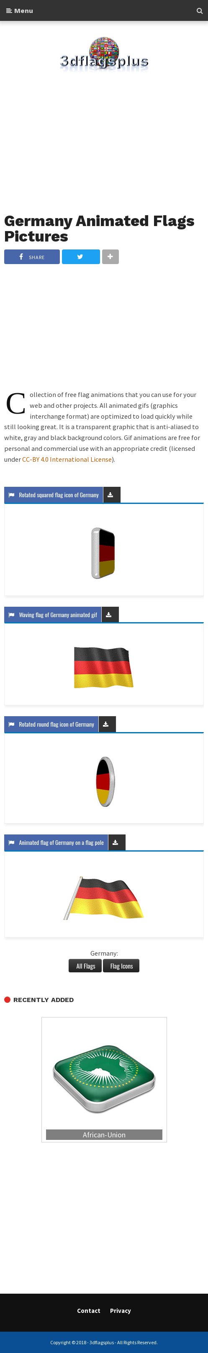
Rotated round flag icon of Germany (51, 724)
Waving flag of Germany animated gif (52, 614)
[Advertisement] (104, 137)
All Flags (85, 965)
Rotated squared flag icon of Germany (53, 494)
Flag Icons (121, 965)
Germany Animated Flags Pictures (99, 229)
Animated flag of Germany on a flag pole (56, 842)
